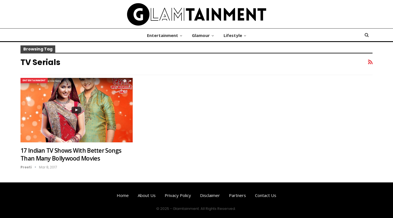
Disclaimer (210, 195)
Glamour (201, 35)
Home (123, 195)
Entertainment (162, 35)
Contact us (265, 195)
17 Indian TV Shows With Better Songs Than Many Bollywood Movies (70, 154)
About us (147, 195)
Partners (237, 195)
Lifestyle (233, 35)
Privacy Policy (178, 195)
